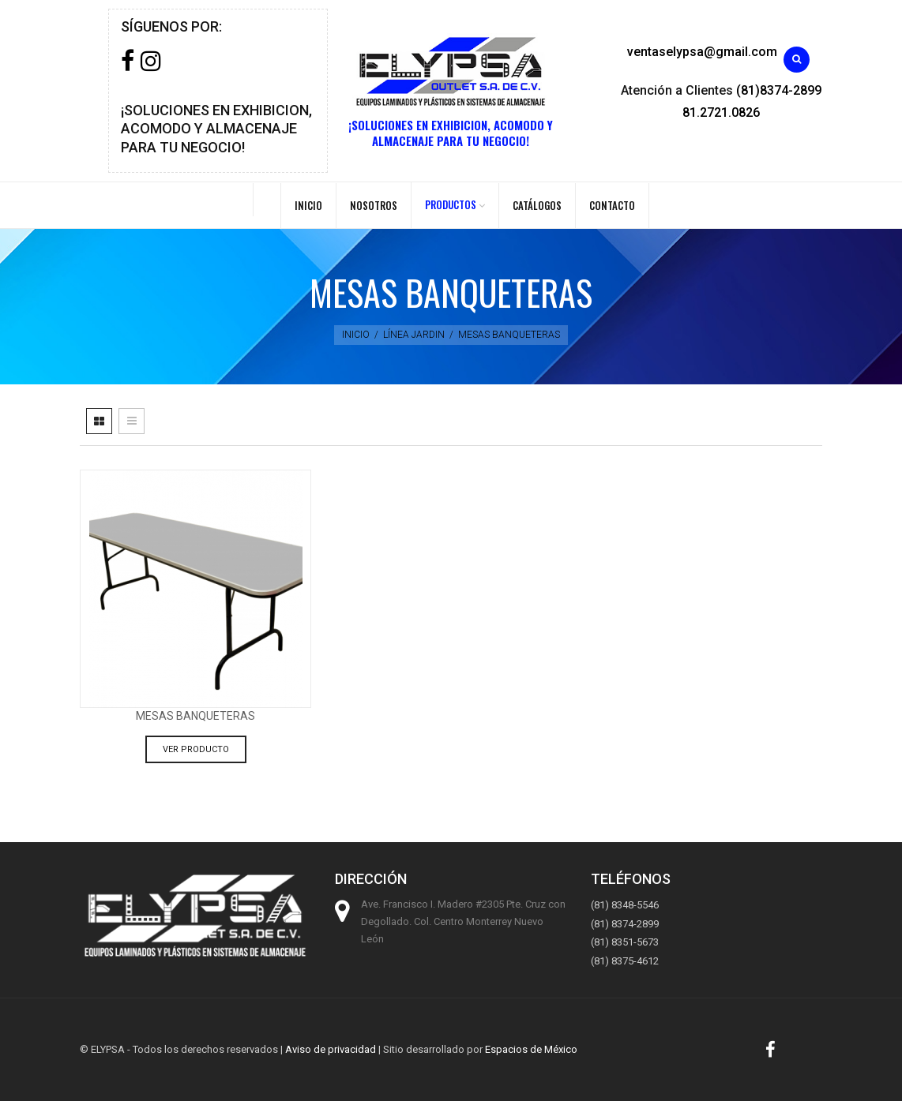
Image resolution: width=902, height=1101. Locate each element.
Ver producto (196, 749)
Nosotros (373, 205)
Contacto (612, 205)
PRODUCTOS (450, 204)
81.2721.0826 (721, 112)
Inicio (308, 205)
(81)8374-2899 (778, 90)
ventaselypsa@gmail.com (702, 51)
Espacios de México (531, 1049)
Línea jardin (414, 334)
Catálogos (537, 205)
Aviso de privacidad (330, 1049)
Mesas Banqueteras (195, 716)
